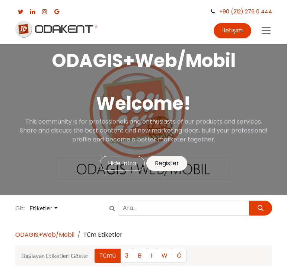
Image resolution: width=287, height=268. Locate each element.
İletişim (232, 30)
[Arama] (260, 208)
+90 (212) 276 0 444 (245, 11)
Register (167, 163)
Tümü (107, 255)
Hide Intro (122, 163)
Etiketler (41, 207)
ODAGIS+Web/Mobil (44, 234)
